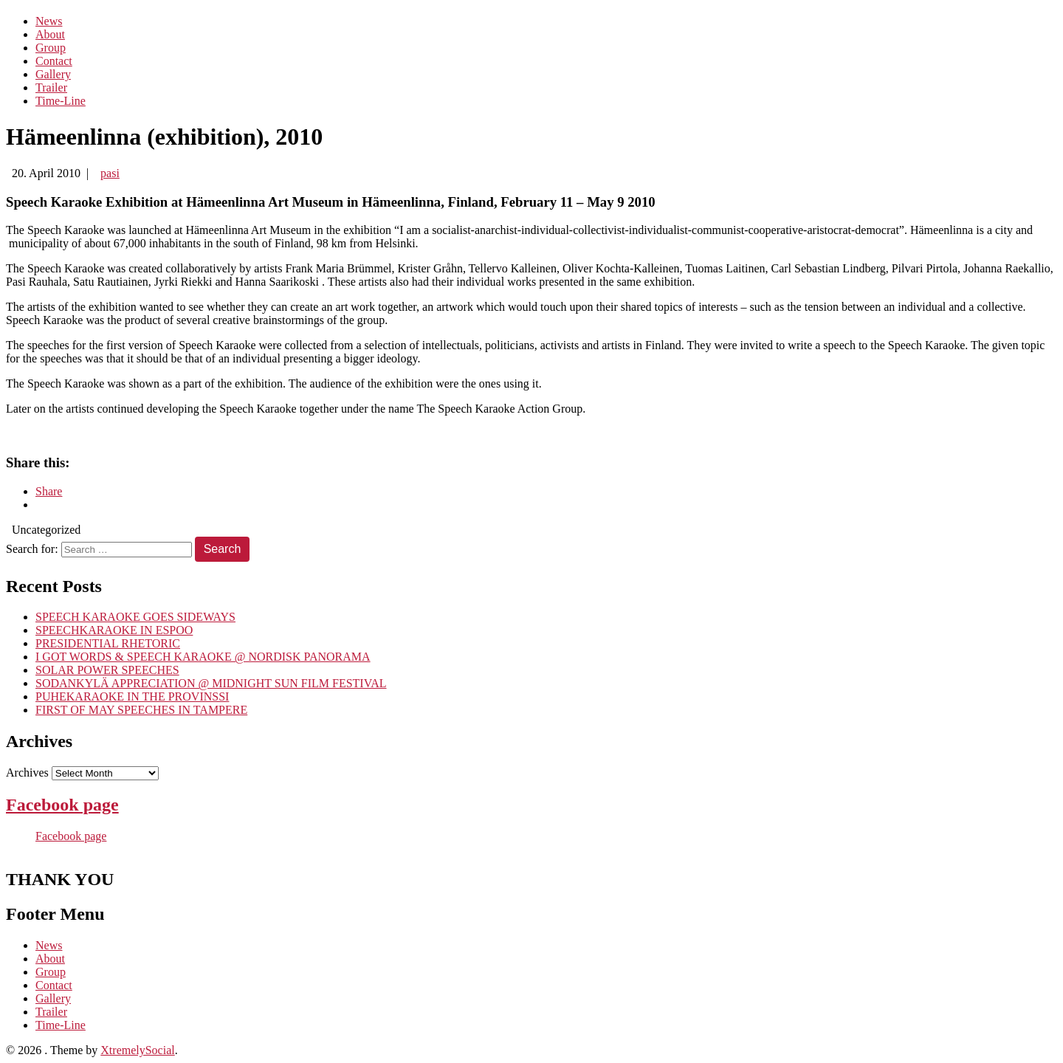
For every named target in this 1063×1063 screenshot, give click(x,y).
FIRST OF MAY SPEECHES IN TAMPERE (141, 709)
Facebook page (62, 804)
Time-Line (60, 100)
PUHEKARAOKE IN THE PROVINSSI (132, 696)
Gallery (53, 74)
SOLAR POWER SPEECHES (107, 670)
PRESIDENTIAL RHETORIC (107, 643)
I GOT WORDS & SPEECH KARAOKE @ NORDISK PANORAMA (203, 656)
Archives (27, 772)
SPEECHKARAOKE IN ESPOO (114, 630)
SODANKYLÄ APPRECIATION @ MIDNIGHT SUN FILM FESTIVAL (211, 683)
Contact (53, 61)
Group (50, 47)
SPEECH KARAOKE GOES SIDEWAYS (135, 616)
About (50, 34)
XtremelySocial (137, 1050)
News (48, 21)
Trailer (51, 87)
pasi (110, 173)
